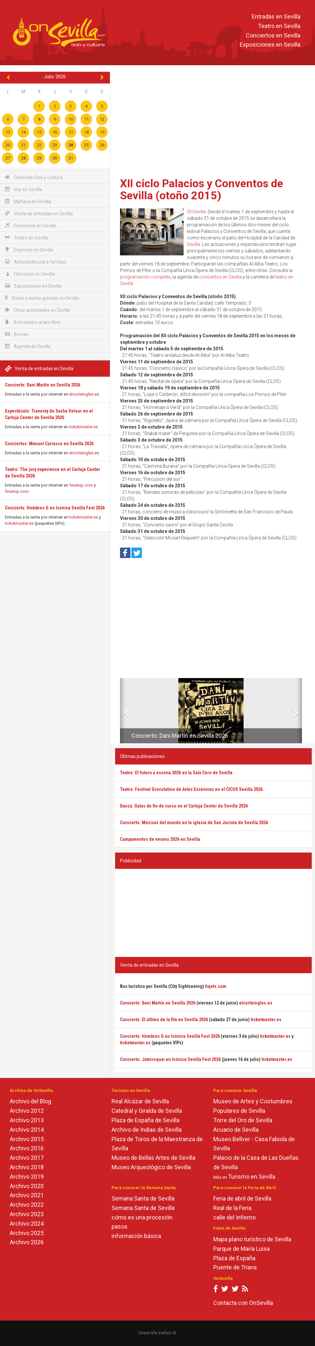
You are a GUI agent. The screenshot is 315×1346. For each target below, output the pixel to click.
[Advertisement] (213, 122)
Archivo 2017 (27, 1157)
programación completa (145, 277)
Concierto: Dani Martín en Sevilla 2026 (42, 384)
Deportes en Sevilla (29, 249)
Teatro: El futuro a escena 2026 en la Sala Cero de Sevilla (176, 772)
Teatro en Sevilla (279, 26)
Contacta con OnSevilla (243, 1302)
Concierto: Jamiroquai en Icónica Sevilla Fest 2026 (170, 1059)
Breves (16, 334)
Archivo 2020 (27, 1186)
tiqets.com (215, 986)
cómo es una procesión (142, 1217)
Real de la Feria (232, 1207)
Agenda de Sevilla (28, 346)
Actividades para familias (35, 262)
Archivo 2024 (27, 1223)
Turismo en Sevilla (251, 1176)
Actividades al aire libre (33, 322)
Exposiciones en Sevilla (270, 44)
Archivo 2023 (27, 1214)
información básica (136, 1236)
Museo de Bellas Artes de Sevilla (153, 1157)
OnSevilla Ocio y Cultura (33, 177)
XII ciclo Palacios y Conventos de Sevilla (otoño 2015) (201, 189)
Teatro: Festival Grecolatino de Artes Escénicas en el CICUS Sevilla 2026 (191, 789)
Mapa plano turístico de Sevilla (252, 1239)
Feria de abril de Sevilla (242, 1198)
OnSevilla (196, 211)
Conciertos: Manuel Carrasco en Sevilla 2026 (49, 443)
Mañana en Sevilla (28, 201)
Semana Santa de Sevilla (143, 1198)
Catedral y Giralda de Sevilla (147, 1110)
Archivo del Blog (30, 1101)
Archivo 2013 (27, 1120)
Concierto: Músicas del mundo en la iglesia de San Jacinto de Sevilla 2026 (194, 822)
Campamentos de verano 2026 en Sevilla (160, 839)
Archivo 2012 (27, 1110)
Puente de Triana (235, 1267)
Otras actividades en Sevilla (37, 310)
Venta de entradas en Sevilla (39, 213)
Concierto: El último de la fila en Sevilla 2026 (164, 1019)
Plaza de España (234, 1258)
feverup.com (81, 485)
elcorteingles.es (84, 394)
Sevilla (193, 244)
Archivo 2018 (27, 1167)
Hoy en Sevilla (23, 189)
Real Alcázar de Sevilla (140, 1101)
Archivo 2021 (27, 1195)
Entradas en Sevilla (276, 16)
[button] (122, 710)
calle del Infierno (234, 1217)
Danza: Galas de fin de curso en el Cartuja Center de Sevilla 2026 (184, 806)
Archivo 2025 (27, 1233)
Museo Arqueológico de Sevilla (151, 1167)
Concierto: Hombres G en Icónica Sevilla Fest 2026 (55, 507)
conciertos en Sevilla (220, 277)
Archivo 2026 (27, 1242)
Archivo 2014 (27, 1129)
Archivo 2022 (27, 1204)
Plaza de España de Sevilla (145, 1120)
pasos (120, 1226)
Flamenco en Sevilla (30, 274)
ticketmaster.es (83, 426)
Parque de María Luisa (241, 1248)
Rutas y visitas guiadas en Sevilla (42, 298)
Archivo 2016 (27, 1148)
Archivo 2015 (27, 1139)
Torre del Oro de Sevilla (242, 1120)
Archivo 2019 (27, 1176)
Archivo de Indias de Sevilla (147, 1129)
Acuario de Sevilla (236, 1129)
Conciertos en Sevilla (273, 35)
